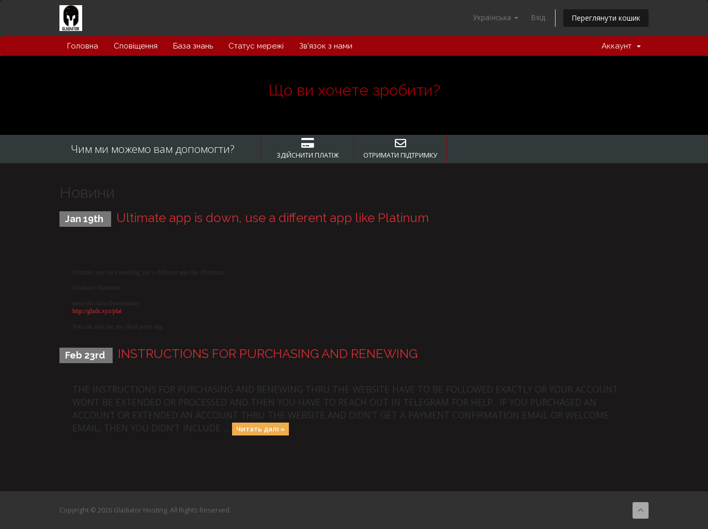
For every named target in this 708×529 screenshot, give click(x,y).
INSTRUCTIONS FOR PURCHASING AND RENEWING (268, 353)
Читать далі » (260, 428)
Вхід (538, 17)
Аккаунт (621, 46)
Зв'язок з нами (325, 46)
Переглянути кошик (606, 18)
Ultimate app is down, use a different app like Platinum (272, 217)
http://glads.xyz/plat (97, 311)
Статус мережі (256, 46)
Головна (82, 46)
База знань (193, 46)
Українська (495, 17)
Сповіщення (136, 46)
